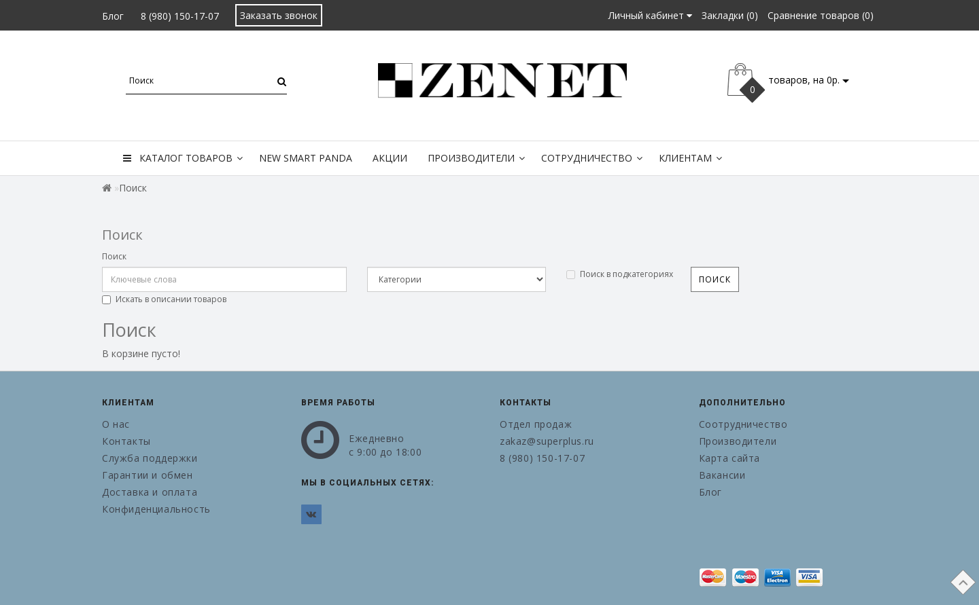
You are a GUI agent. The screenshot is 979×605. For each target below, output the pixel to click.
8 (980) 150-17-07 (180, 16)
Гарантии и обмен (147, 475)
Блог (113, 16)
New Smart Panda (305, 157)
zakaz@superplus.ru (547, 441)
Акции (390, 157)
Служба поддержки (150, 458)
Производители (476, 157)
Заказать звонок (278, 15)
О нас (116, 424)
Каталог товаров (183, 157)
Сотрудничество (591, 157)
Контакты (126, 441)
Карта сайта (730, 458)
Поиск (114, 256)
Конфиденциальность (156, 508)
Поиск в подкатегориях (619, 274)
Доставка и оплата (149, 491)
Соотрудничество (743, 424)
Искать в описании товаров (164, 299)
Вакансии (722, 475)
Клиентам (690, 157)
